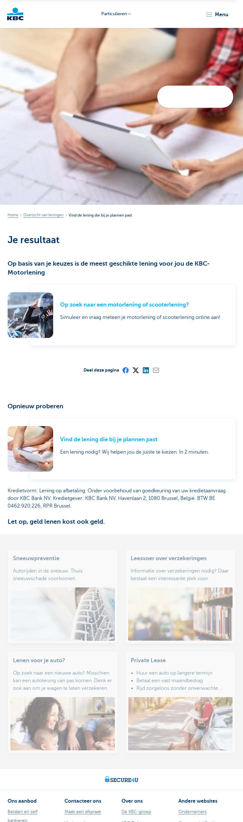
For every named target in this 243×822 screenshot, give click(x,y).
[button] (216, 14)
